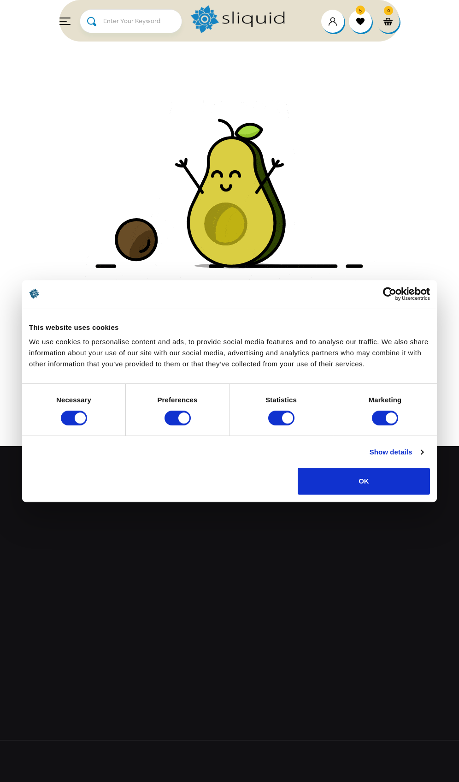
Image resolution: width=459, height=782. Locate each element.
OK (364, 481)
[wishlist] (360, 21)
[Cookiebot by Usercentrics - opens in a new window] (389, 294)
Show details (391, 452)
